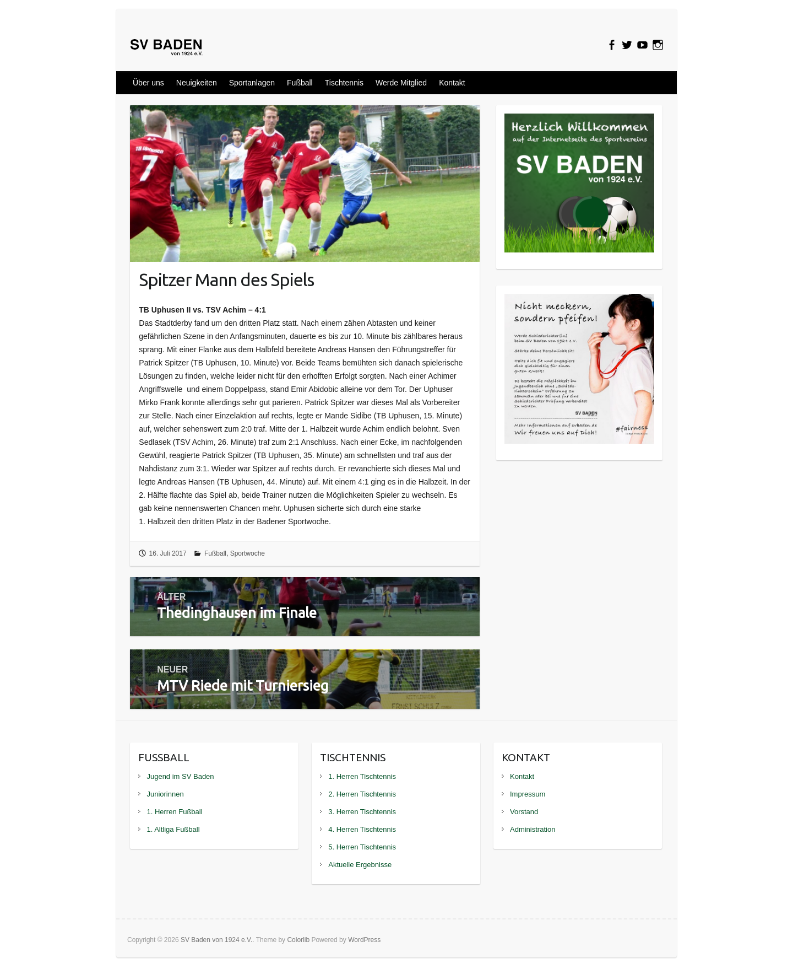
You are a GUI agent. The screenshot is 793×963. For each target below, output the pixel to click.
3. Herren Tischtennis (362, 812)
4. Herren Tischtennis (362, 829)
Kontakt (452, 82)
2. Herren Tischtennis (362, 794)
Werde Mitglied (401, 82)
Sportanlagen (252, 82)
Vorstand (524, 812)
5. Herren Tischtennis (362, 847)
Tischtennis (344, 82)
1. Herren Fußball (174, 812)
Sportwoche (247, 553)
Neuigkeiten (196, 82)
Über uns (148, 82)
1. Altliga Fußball (172, 829)
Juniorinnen (164, 794)
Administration (532, 829)
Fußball (300, 82)
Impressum (527, 794)
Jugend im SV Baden (180, 776)
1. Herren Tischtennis (362, 776)
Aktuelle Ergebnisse (360, 864)
